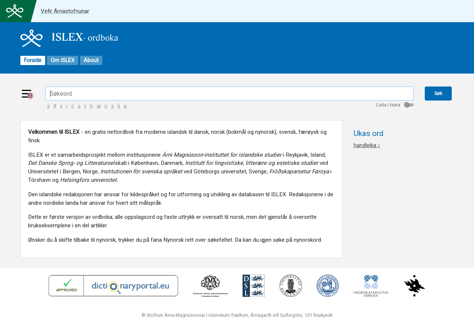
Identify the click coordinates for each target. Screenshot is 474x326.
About (91, 60)
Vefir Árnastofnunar (65, 11)
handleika (367, 145)
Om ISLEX (62, 60)
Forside (32, 60)
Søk (438, 93)
